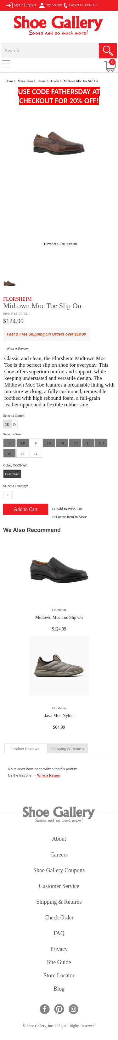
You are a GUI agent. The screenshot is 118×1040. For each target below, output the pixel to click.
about (59, 839)
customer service (59, 886)
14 (35, 453)
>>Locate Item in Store (69, 517)
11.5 (101, 443)
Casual (42, 81)
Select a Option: (14, 415)
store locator (58, 976)
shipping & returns (67, 748)
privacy (59, 949)
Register (30, 5)
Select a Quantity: (15, 486)
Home (9, 81)
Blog (59, 989)
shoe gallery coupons (59, 870)
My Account (50, 5)
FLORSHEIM (17, 299)
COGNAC (12, 474)
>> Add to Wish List (67, 509)
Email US (91, 5)
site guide (59, 962)
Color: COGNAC (15, 465)
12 (9, 453)
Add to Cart (26, 509)
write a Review (18, 348)
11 (88, 443)
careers (59, 855)
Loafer (55, 81)
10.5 (75, 443)
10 (62, 443)
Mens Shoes (25, 81)
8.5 (22, 443)
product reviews (25, 748)
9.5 (49, 443)
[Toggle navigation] (6, 63)
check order (58, 918)
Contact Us (73, 5)
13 (22, 453)
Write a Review (48, 775)
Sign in (14, 5)
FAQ (59, 933)
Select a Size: (12, 434)
